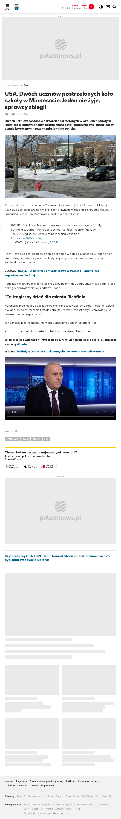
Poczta (36, 804)
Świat (26, 85)
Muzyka (64, 813)
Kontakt (9, 781)
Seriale (69, 809)
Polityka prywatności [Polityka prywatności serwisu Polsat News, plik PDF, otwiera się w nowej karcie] (18, 785)
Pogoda (59, 796)
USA (46, 439)
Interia (27, 804)
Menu (7, 9)
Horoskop (82, 804)
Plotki (92, 804)
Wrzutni (22, 344)
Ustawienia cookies (88, 781)
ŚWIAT (26, 439)
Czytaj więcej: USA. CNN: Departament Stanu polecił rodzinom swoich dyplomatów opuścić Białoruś (57, 558)
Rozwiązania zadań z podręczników (41, 813)
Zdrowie (59, 809)
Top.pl (78, 809)
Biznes (35, 809)
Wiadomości (39, 796)
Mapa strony (47, 785)
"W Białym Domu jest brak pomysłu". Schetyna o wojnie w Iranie (60, 351)
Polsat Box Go (24, 796)
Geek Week (87, 796)
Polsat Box (107, 796)
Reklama (70, 781)
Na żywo (56, 804)
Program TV (69, 804)
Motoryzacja (47, 809)
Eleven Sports (72, 796)
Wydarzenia (103, 804)
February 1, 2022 (48, 242)
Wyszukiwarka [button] (114, 6)
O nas (35, 785)
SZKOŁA (36, 439)
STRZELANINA (12, 439)
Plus (97, 796)
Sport (50, 796)
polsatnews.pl (12, 85)
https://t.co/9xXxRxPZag (27, 238)
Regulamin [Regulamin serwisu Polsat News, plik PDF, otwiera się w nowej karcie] (21, 781)
